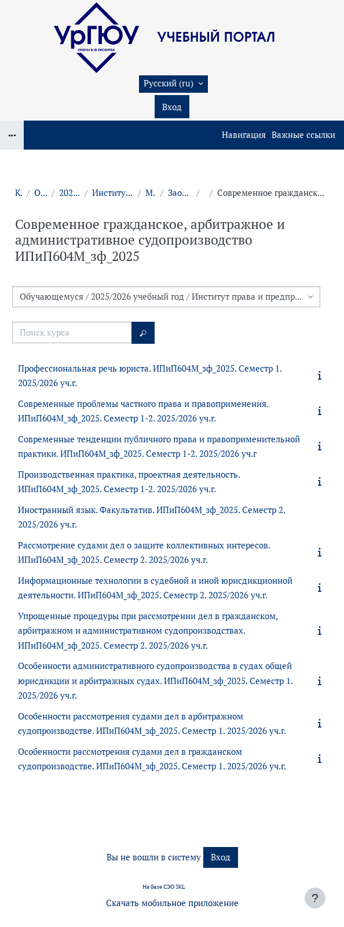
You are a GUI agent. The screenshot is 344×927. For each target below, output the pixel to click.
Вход (172, 106)
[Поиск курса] (72, 332)
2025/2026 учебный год (69, 192)
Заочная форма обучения (180, 192)
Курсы (18, 192)
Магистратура (150, 192)
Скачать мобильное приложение (172, 902)
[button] (173, 84)
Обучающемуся (40, 192)
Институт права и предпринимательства (112, 192)
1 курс (205, 192)
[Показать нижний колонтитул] (315, 898)
